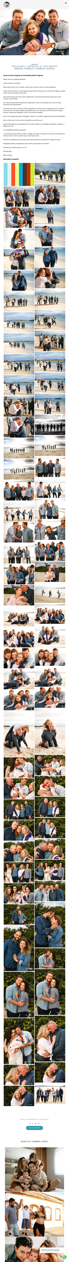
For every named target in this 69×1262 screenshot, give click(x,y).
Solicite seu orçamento (34, 1128)
